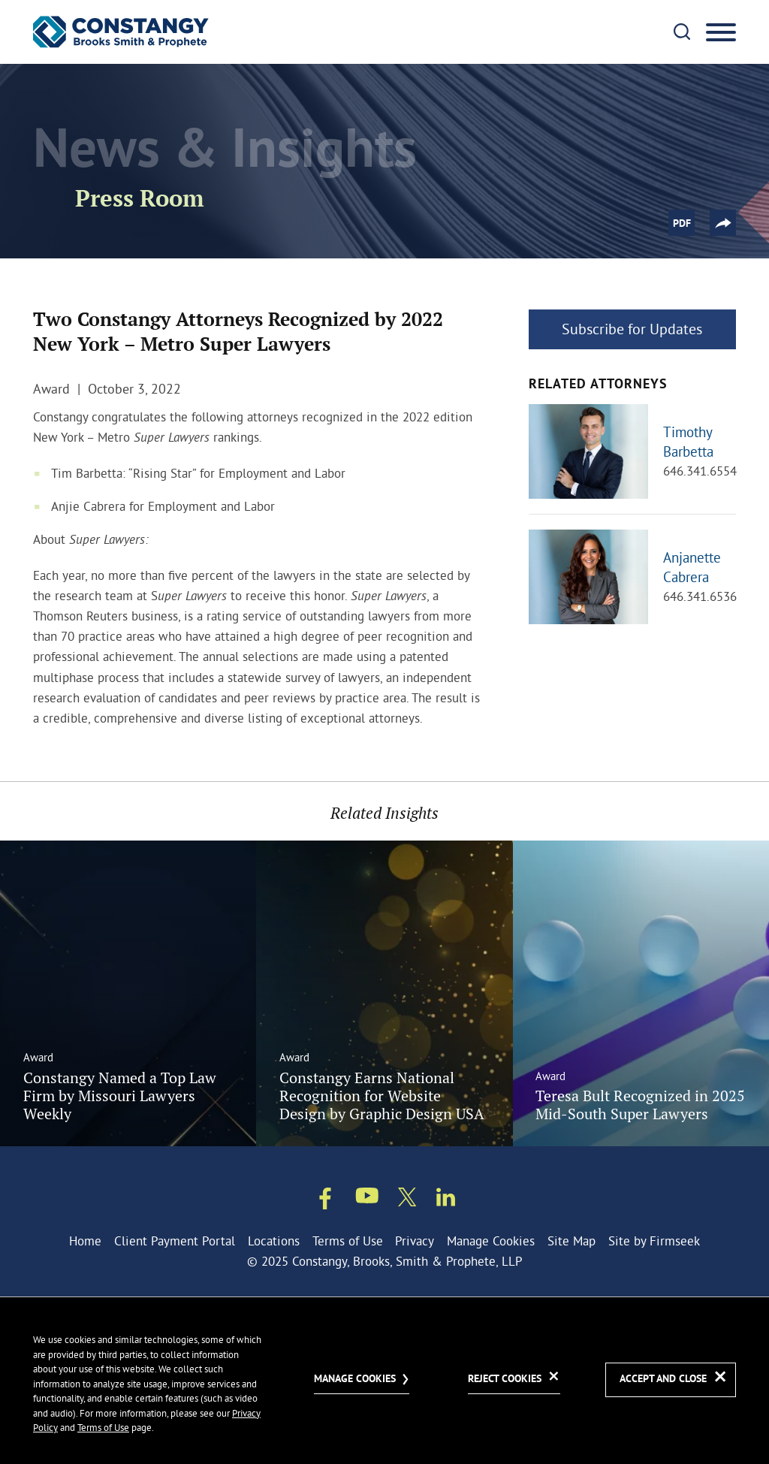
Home (85, 1240)
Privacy (414, 1240)
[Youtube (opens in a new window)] (367, 1198)
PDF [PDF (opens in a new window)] (682, 224)
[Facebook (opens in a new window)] (325, 1201)
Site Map (571, 1240)
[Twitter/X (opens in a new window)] (407, 1200)
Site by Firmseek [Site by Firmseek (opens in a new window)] (654, 1240)
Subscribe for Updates (632, 328)
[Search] (682, 31)
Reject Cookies (504, 1379)
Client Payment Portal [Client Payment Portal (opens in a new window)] (174, 1240)
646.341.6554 (700, 470)
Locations (274, 1240)
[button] (723, 223)
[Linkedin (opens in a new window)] (445, 1200)
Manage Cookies (491, 1240)
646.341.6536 (700, 596)
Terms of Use (347, 1240)
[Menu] (721, 33)
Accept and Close (663, 1379)
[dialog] (384, 1380)
